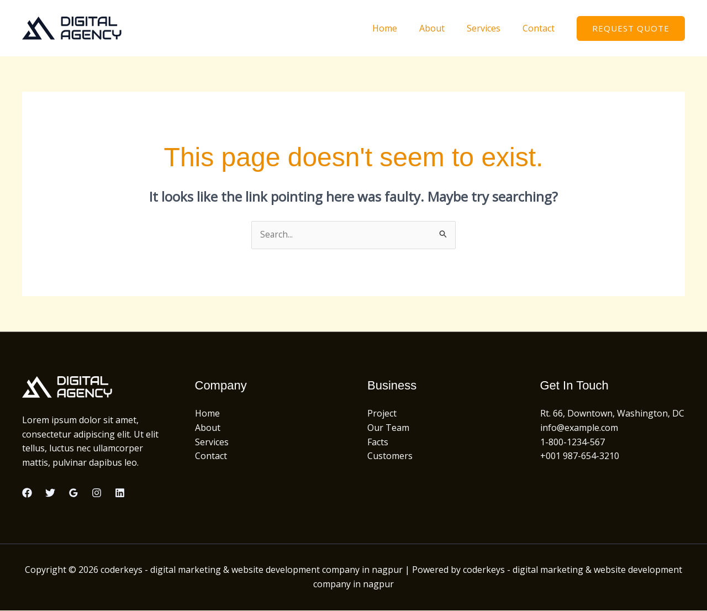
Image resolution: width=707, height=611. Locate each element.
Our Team (388, 428)
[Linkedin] (120, 493)
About (443, 28)
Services (490, 28)
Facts (377, 442)
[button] (631, 28)
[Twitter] (50, 493)
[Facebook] (27, 493)
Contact (541, 28)
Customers (390, 456)
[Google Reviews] (73, 493)
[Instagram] (97, 493)
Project (382, 414)
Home (400, 28)
